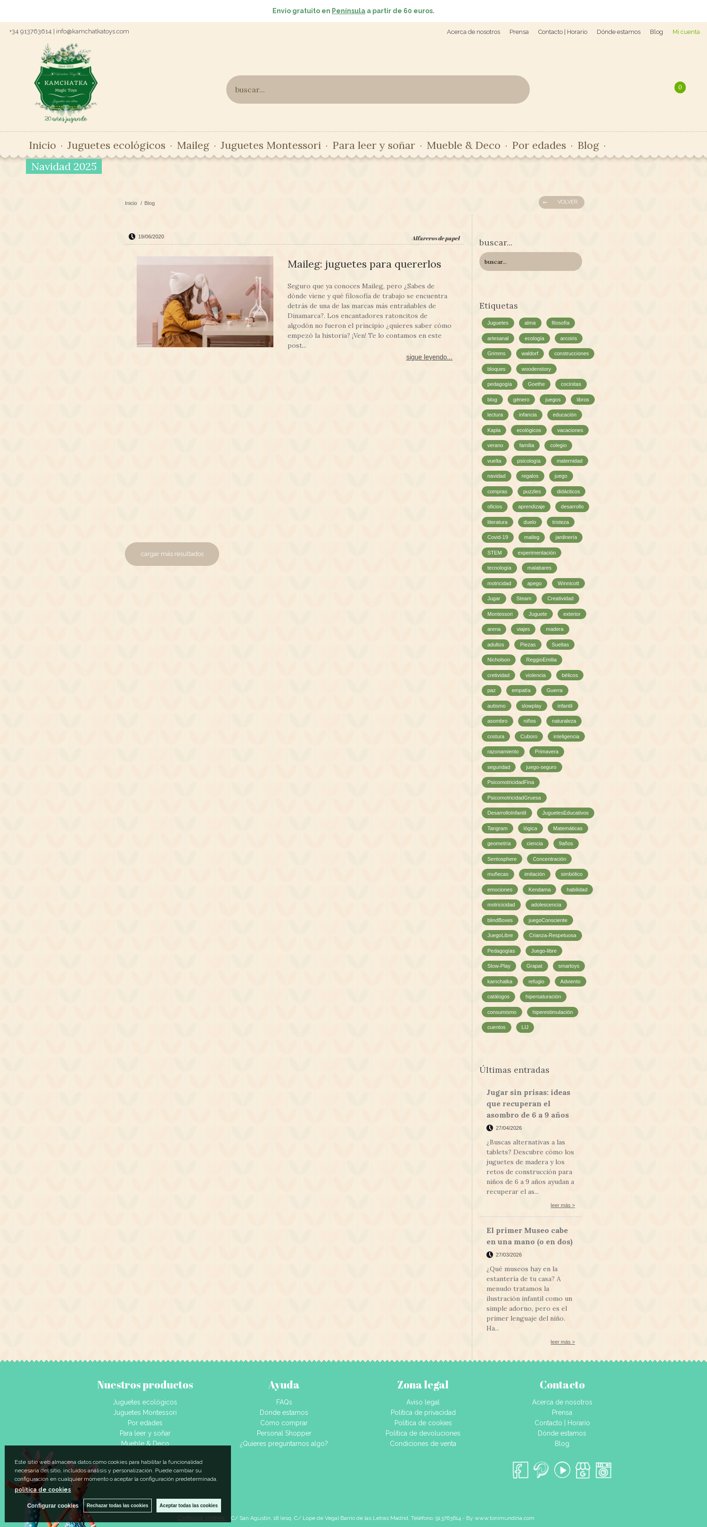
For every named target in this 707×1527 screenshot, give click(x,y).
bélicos (570, 675)
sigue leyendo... (429, 357)
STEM (494, 552)
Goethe (536, 384)
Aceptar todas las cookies (189, 1505)
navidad (496, 476)
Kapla (494, 430)
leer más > (563, 1205)
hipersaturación (543, 996)
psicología (529, 461)
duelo (530, 522)
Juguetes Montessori (271, 145)
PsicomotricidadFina (510, 782)
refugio (536, 981)
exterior (572, 614)
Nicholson (498, 659)
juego (561, 476)
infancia (528, 414)
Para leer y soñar (373, 145)
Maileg (193, 145)
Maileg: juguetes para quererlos (364, 263)
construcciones (571, 353)
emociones (499, 889)
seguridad (498, 767)
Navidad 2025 (64, 166)
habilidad (577, 889)
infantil (565, 706)
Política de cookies (423, 1423)
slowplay (532, 706)
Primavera (547, 751)
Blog (656, 31)
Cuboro (528, 736)
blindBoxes (500, 920)
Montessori (500, 614)
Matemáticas (568, 828)
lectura (495, 414)
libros (582, 399)
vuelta (494, 461)
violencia (536, 675)
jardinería (566, 537)
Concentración (549, 859)
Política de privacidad (423, 1412)
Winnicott (568, 583)
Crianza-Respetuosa (552, 935)
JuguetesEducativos (566, 813)
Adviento (570, 981)
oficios (494, 506)
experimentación (537, 552)
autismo (496, 706)
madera (554, 629)
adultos (495, 644)
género (521, 399)
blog (492, 399)
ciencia (535, 843)
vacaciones (570, 430)
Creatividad (560, 598)
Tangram (497, 828)
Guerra (555, 690)
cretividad (498, 675)
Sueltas (560, 644)
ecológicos (529, 430)
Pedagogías (501, 951)
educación (564, 414)
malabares (539, 568)
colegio (558, 445)
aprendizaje (531, 506)
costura (495, 736)
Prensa (519, 31)
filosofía (561, 323)
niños (530, 721)
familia (526, 445)
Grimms (496, 353)
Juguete (538, 614)
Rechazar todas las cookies (117, 1505)
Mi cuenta (686, 31)
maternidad (570, 461)
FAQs (284, 1402)
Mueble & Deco (464, 145)
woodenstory (536, 369)
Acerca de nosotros (473, 31)
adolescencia (546, 904)
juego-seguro (541, 767)
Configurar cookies (53, 1506)
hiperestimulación (553, 1012)
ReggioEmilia (541, 659)
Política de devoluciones (423, 1433)
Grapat (534, 966)
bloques (496, 369)
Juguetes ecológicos (116, 145)
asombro (497, 721)
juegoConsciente (548, 920)
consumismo (502, 1012)
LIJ (525, 1027)
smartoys (569, 966)
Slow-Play (498, 966)
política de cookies (43, 1489)
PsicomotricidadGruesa (514, 797)
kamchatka (499, 981)
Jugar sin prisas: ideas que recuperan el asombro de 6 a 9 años (528, 1103)
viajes (523, 629)
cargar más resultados (172, 553)
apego (534, 583)
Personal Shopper (284, 1433)
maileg (531, 537)
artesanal (498, 338)
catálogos (498, 996)
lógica (530, 828)
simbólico (572, 874)
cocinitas (571, 384)
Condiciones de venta (423, 1443)
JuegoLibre (500, 935)
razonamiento (503, 751)
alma (530, 323)
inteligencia (566, 736)
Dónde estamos (619, 31)
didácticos (568, 491)
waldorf (530, 353)
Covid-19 (497, 537)
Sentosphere (502, 859)
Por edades (539, 145)
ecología (534, 338)
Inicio (42, 145)
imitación (535, 874)
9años (566, 843)
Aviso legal (423, 1402)
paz (491, 690)
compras (497, 491)
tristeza (560, 522)
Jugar (494, 598)
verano (495, 445)
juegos (552, 399)
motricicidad (501, 904)
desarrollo (572, 506)
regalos (530, 476)
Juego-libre (544, 951)
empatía (521, 690)
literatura (497, 522)
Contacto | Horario (562, 31)
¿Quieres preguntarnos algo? (284, 1443)
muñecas (498, 874)
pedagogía (499, 384)
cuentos (496, 1027)
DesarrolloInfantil (506, 813)
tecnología (499, 568)
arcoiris (568, 338)
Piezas (527, 644)
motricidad (499, 583)
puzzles (532, 491)
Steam (524, 598)
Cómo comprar (284, 1423)
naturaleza (564, 721)
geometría (499, 843)
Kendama (539, 889)
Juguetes (498, 323)
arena (494, 629)
